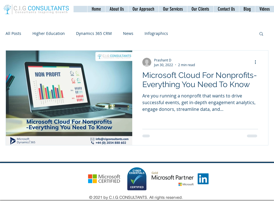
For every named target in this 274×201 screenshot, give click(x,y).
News (128, 33)
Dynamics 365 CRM (94, 33)
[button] (226, 9)
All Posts (13, 33)
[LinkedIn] (203, 178)
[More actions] (257, 62)
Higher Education (48, 33)
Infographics (156, 33)
